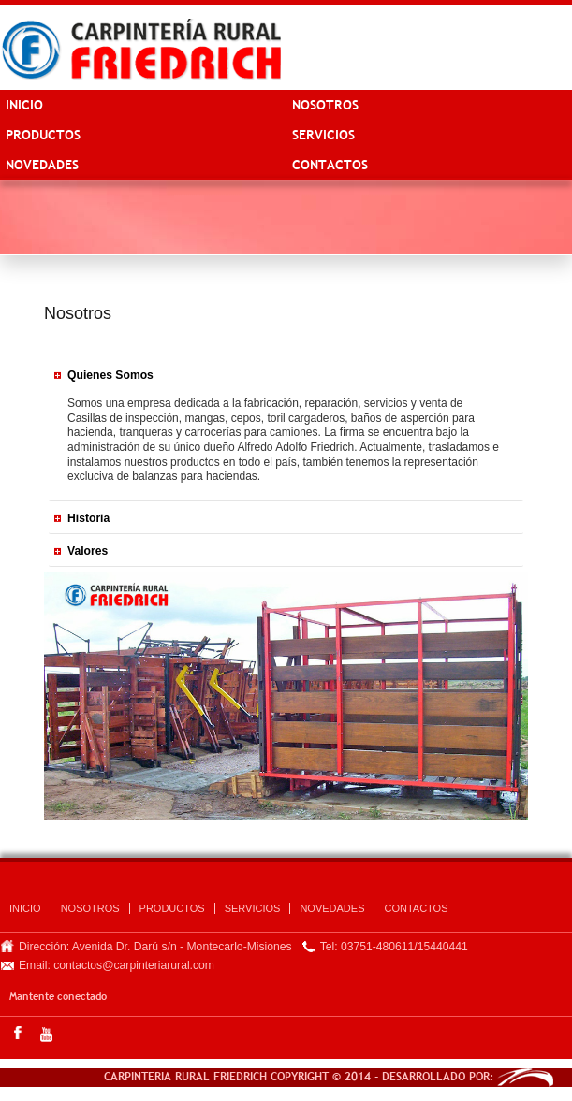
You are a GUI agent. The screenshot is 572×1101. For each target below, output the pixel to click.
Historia (88, 518)
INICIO (24, 104)
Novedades (42, 164)
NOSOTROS (325, 104)
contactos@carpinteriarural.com (133, 965)
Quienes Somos (110, 375)
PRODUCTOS (43, 134)
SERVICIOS (323, 134)
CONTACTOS (330, 164)
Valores (87, 551)
